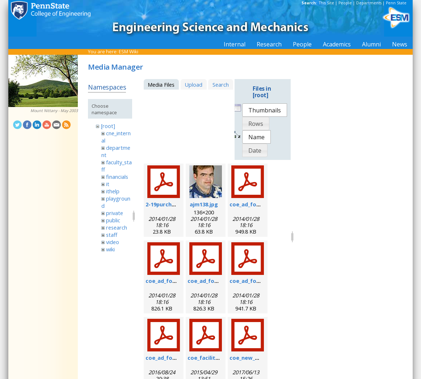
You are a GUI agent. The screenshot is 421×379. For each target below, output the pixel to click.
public (113, 220)
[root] (108, 125)
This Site (326, 2)
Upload (193, 84)
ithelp (112, 191)
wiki (110, 249)
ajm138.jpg (204, 204)
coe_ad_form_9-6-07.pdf (177, 280)
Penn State (396, 2)
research (116, 227)
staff (111, 234)
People (345, 2)
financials (117, 176)
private (114, 213)
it (107, 184)
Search (220, 84)
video (112, 242)
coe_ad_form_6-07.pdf (258, 204)
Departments (369, 2)
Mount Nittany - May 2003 (54, 110)
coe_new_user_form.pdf (261, 357)
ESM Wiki (128, 51)
